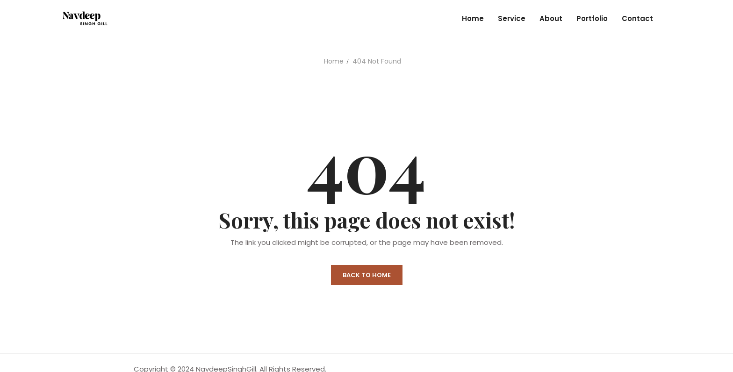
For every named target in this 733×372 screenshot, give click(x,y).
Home (334, 61)
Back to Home (367, 275)
